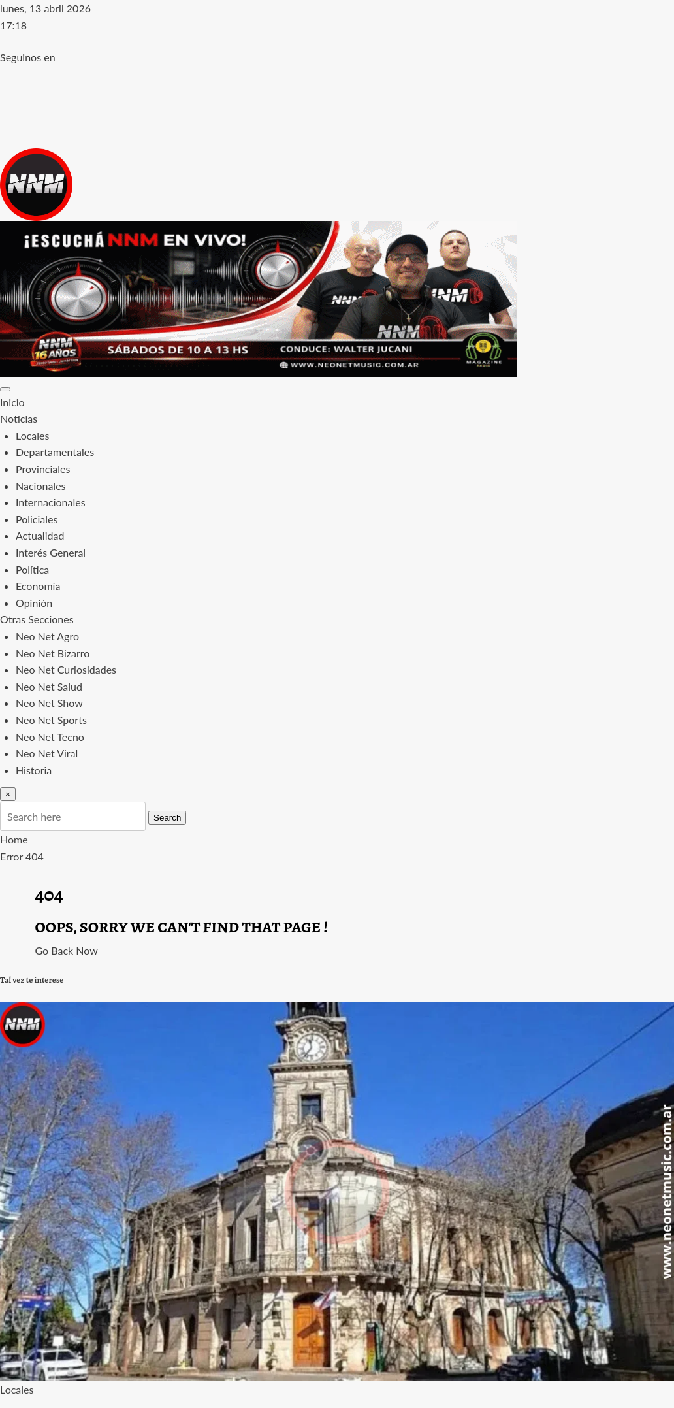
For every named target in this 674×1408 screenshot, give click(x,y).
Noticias (18, 418)
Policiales (36, 519)
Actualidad (40, 535)
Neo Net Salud (49, 686)
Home (14, 839)
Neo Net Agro (47, 636)
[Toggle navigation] (5, 389)
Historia (34, 770)
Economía (38, 586)
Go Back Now (66, 950)
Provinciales (43, 469)
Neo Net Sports (51, 719)
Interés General (51, 552)
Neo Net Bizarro (52, 653)
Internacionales (51, 502)
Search (167, 818)
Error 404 (22, 856)
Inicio (12, 402)
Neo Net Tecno (50, 736)
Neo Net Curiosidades (66, 669)
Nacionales (41, 486)
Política (32, 569)
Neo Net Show (49, 702)
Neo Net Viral (47, 753)
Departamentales (55, 452)
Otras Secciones (37, 619)
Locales (32, 435)
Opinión (34, 603)
